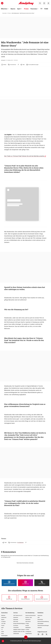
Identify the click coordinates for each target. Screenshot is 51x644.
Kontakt (27, 625)
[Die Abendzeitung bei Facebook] (9, 582)
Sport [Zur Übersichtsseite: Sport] (19, 9)
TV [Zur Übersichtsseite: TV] (41, 9)
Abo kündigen (40, 623)
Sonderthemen (29, 633)
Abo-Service (28, 621)
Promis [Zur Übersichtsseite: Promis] (26, 9)
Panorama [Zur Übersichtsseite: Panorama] (33, 9)
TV (2, 629)
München (3, 615)
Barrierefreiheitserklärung (43, 621)
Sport (2, 627)
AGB (38, 617)
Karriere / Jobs (29, 617)
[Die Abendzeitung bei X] (41, 582)
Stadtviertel (3, 617)
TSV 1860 (3, 623)
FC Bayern (3, 621)
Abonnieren (28, 619)
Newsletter (15, 617)
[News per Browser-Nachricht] (41, 597)
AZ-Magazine (28, 631)
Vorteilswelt (16, 627)
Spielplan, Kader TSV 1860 (19, 631)
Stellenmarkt (16, 633)
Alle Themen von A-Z (17, 615)
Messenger (15, 619)
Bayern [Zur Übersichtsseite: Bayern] (13, 9)
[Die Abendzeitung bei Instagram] (25, 582)
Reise (2, 633)
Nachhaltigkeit (4, 635)
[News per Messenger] (9, 597)
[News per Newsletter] (25, 597)
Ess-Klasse (15, 625)
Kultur (2, 631)
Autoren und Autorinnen (31, 615)
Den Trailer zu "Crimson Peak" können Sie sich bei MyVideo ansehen (24, 156)
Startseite (4, 13)
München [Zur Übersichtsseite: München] (4, 9)
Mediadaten (28, 627)
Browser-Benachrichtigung (19, 623)
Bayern (2, 619)
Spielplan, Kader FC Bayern (19, 629)
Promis (9, 13)
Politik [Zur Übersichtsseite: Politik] (46, 9)
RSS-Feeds (15, 621)
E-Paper (27, 623)
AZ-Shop (27, 629)
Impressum (40, 615)
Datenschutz (40, 619)
